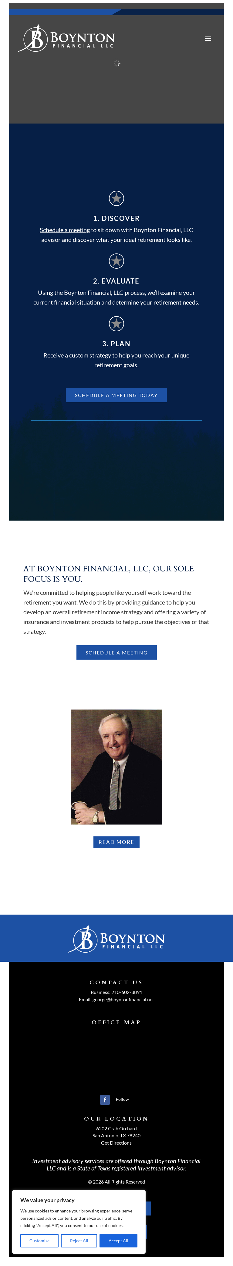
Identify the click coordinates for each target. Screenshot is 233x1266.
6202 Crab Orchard (116, 1128)
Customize (39, 1240)
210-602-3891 (126, 992)
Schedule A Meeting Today (116, 395)
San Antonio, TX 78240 (116, 1135)
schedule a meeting (117, 652)
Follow (122, 1099)
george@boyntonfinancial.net (123, 999)
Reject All (79, 1240)
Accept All (118, 1240)
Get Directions (116, 1143)
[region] (79, 1222)
